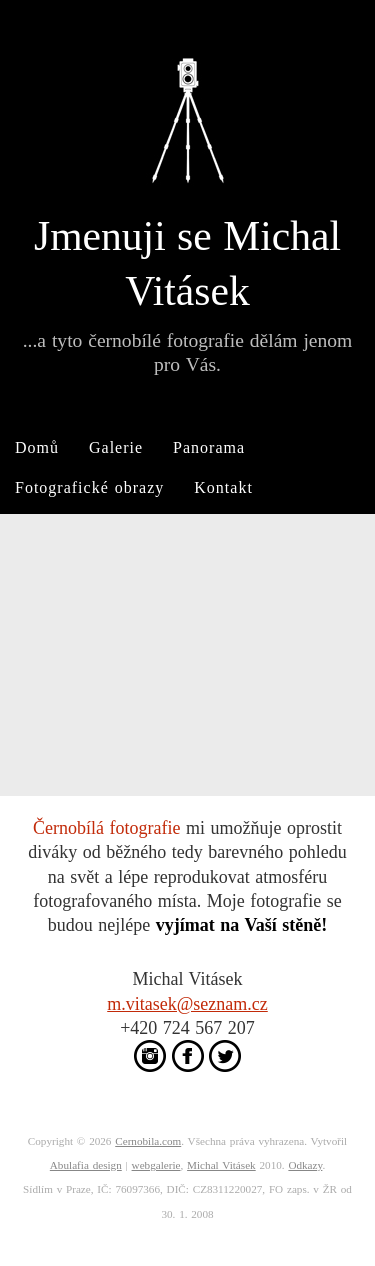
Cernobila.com (148, 1141)
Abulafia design (86, 1165)
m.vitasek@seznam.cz (187, 1004)
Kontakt (223, 487)
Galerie (116, 447)
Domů (37, 447)
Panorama (209, 447)
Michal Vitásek (221, 1165)
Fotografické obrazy (89, 487)
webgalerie (156, 1165)
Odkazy (305, 1165)
